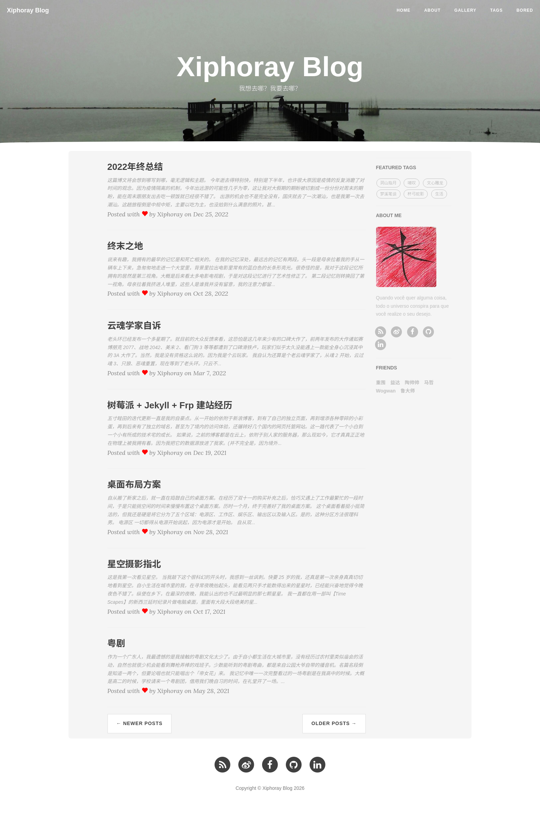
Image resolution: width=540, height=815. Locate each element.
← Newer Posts (139, 723)
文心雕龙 (435, 183)
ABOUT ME (389, 215)
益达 (395, 382)
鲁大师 (408, 391)
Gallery (465, 10)
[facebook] (412, 331)
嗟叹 (411, 183)
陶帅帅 (412, 382)
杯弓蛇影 (415, 194)
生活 (439, 194)
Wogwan (386, 391)
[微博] (396, 331)
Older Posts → (333, 723)
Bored (525, 10)
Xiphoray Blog (28, 10)
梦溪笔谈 (388, 194)
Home (404, 10)
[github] (428, 331)
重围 (381, 382)
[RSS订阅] (380, 331)
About (432, 10)
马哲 (429, 382)
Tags (496, 10)
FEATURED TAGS (396, 167)
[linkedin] (380, 344)
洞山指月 (388, 183)
